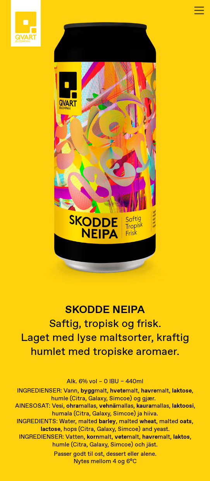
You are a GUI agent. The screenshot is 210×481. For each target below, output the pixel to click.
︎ (199, 10)
